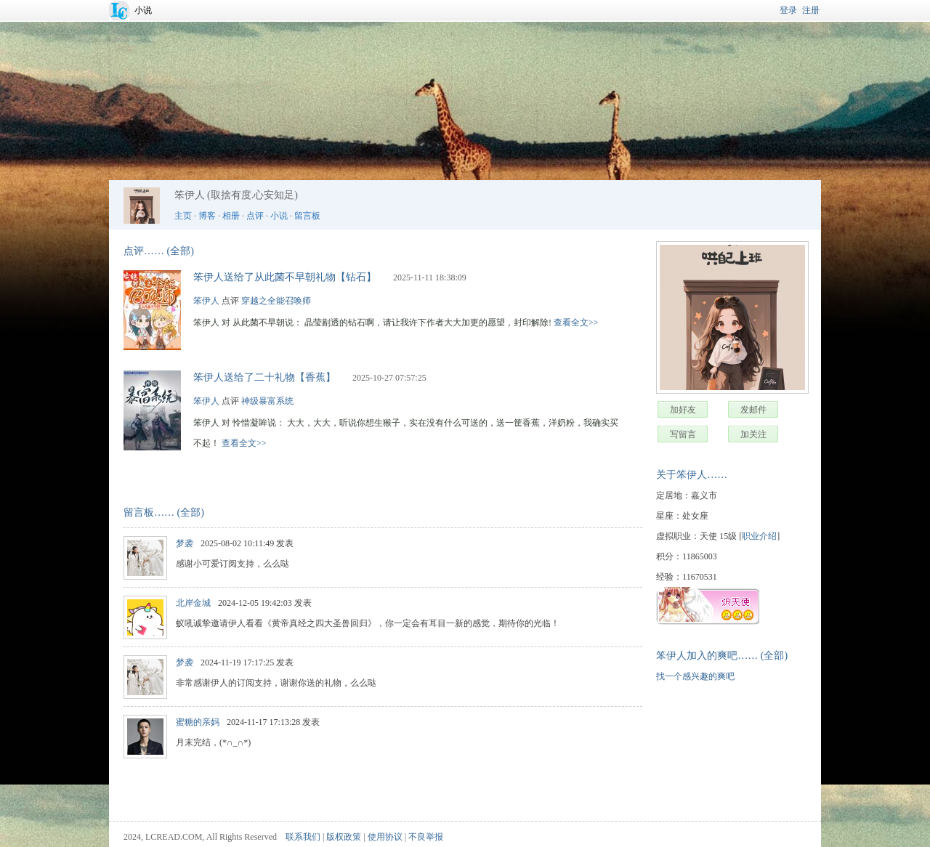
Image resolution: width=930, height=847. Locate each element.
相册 (231, 216)
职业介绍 (759, 536)
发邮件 (753, 410)
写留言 (683, 434)
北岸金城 (193, 603)
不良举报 (425, 837)
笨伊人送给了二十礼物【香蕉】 (264, 377)
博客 (207, 216)
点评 (255, 216)
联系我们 (303, 837)
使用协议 (385, 837)
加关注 (753, 434)
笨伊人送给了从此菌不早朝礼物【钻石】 (284, 277)
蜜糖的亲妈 (197, 722)
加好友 (683, 410)
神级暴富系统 (267, 401)
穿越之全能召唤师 (276, 301)
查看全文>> (576, 322)
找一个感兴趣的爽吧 (695, 676)
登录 (788, 10)
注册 (811, 10)
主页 (183, 216)
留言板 (307, 216)
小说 (143, 10)
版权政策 (343, 837)
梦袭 (184, 543)
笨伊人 (206, 301)
